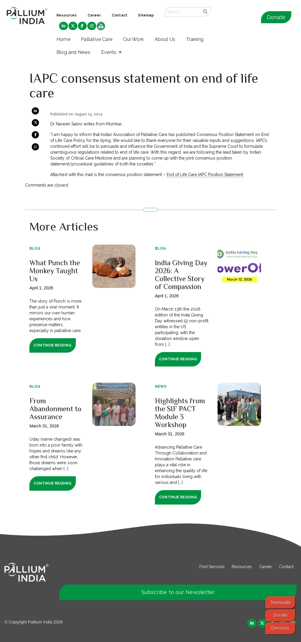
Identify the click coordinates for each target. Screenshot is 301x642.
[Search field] (182, 11)
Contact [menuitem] (119, 15)
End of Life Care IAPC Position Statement (205, 174)
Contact (286, 566)
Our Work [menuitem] (133, 39)
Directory (280, 628)
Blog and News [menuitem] (73, 52)
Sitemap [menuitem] (146, 15)
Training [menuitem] (195, 39)
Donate (276, 17)
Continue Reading (52, 345)
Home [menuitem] (63, 39)
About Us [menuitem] (165, 39)
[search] (205, 11)
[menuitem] (63, 26)
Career (265, 566)
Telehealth (280, 602)
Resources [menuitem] (66, 15)
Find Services (212, 566)
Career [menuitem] (94, 15)
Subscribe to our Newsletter (178, 592)
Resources (242, 566)
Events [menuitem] (108, 52)
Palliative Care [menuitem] (96, 39)
